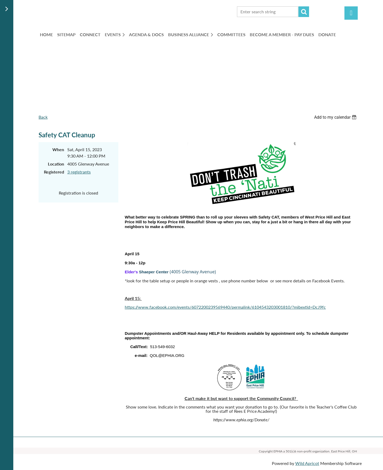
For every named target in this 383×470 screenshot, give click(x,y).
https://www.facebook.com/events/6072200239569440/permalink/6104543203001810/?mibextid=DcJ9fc (225, 307)
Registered (54, 171)
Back (43, 116)
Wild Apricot (307, 463)
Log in (351, 13)
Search (303, 11)
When (58, 149)
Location (56, 163)
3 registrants (79, 171)
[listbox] (336, 117)
